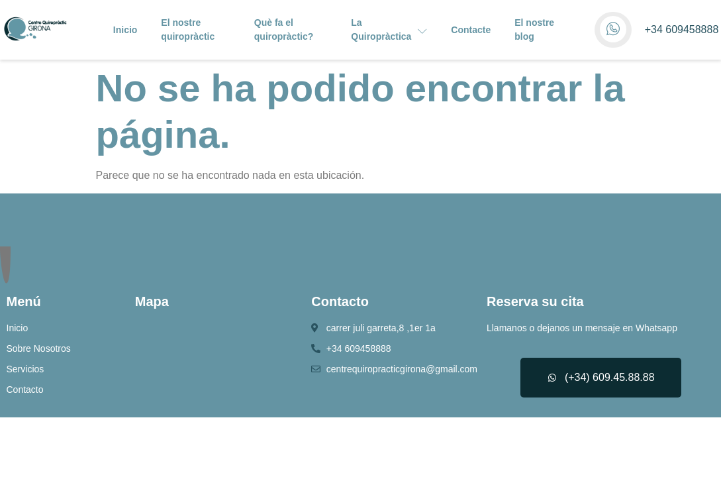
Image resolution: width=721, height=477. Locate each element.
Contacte (471, 30)
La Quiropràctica (389, 29)
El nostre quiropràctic (188, 29)
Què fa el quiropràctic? (283, 29)
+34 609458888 (682, 29)
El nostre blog (534, 29)
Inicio (125, 30)
